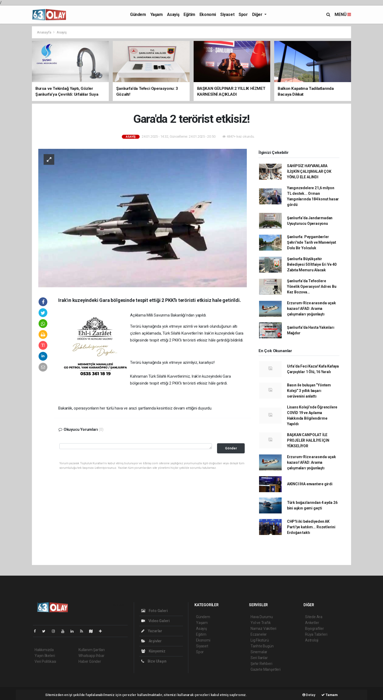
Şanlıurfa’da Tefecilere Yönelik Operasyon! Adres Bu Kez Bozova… (311, 286)
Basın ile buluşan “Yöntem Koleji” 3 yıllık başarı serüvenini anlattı (309, 390)
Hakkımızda (44, 650)
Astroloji (311, 640)
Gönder (231, 448)
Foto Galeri (154, 611)
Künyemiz (153, 651)
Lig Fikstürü (260, 640)
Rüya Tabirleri (316, 634)
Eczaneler (259, 634)
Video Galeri (155, 621)
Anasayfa (44, 32)
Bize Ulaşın (153, 661)
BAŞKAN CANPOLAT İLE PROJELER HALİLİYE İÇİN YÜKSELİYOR (308, 440)
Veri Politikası (45, 661)
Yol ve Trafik (261, 623)
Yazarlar (151, 631)
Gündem (138, 14)
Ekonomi (207, 14)
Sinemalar (259, 652)
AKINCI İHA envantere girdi (309, 484)
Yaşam (156, 14)
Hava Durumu (262, 617)
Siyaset (227, 14)
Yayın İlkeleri (45, 655)
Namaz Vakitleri (263, 628)
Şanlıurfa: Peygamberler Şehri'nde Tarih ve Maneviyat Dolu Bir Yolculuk (311, 242)
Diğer (258, 14)
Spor (243, 14)
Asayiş (173, 14)
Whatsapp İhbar (91, 655)
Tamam (329, 695)
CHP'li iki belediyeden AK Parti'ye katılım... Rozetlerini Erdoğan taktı (311, 527)
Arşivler (151, 641)
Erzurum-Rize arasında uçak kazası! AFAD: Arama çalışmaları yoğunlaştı (311, 308)
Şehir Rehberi (261, 663)
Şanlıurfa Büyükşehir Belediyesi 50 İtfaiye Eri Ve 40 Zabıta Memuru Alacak (311, 264)
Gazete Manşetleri (266, 669)
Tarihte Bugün (262, 646)
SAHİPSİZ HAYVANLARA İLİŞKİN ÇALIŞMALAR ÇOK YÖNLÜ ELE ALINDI (309, 171)
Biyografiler (314, 628)
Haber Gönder (89, 661)
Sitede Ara (313, 617)
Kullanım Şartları (91, 650)
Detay (308, 695)
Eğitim (189, 14)
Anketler (312, 623)
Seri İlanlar (259, 658)
